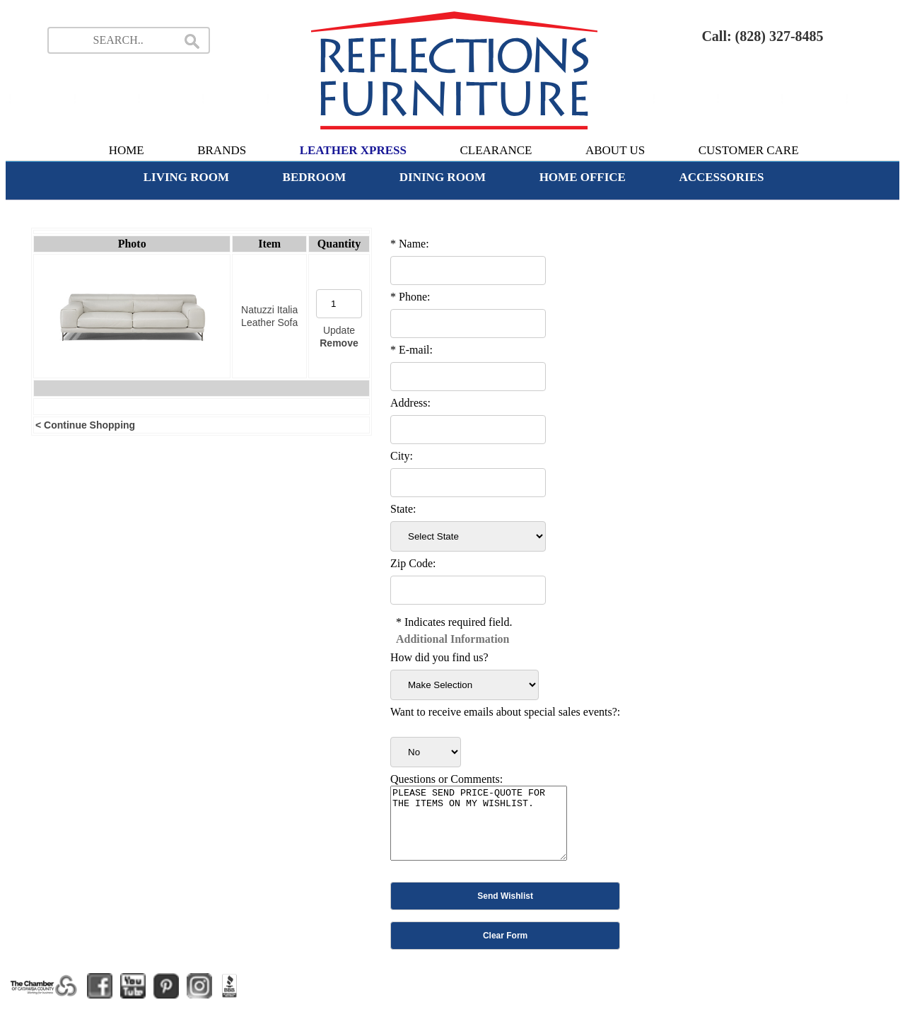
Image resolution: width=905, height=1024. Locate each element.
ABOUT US (615, 150)
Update (339, 330)
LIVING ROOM (186, 177)
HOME (126, 150)
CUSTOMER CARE (749, 150)
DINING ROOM (442, 177)
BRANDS (221, 150)
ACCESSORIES (721, 177)
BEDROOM (314, 177)
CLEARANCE (496, 150)
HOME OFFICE (582, 177)
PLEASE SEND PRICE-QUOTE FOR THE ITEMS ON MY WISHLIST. (478, 823)
